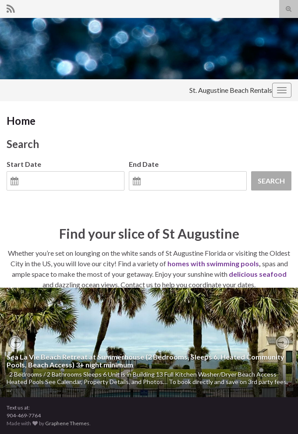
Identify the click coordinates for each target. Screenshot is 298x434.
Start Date (24, 164)
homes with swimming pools (213, 263)
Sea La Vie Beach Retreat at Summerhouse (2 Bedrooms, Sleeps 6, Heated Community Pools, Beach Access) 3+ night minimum (145, 361)
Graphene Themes (67, 423)
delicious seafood (258, 274)
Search (271, 180)
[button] (15, 342)
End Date (144, 164)
